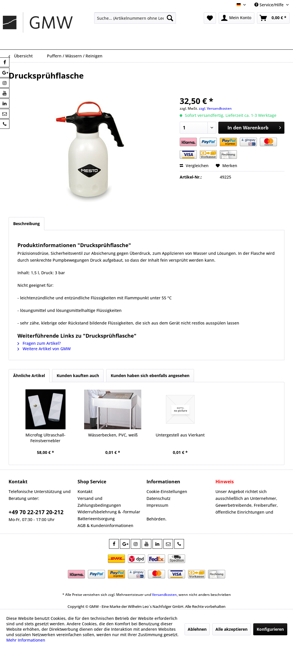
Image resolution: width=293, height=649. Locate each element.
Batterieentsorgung (96, 518)
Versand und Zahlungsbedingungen (99, 502)
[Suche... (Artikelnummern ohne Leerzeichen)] (135, 18)
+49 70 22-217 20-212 (36, 512)
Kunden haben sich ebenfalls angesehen (150, 375)
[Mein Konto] (236, 18)
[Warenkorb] (273, 18)
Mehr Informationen (25, 640)
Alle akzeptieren (231, 629)
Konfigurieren (270, 629)
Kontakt (85, 491)
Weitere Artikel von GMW (44, 348)
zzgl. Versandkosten (215, 108)
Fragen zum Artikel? (39, 343)
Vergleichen (194, 165)
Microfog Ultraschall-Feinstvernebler (45, 437)
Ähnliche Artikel (29, 375)
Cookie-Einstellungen (166, 491)
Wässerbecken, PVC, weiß (113, 435)
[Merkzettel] (210, 18)
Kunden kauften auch (78, 375)
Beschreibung (26, 223)
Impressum (157, 505)
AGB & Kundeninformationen (105, 525)
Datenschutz (158, 498)
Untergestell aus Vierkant (180, 435)
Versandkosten (164, 594)
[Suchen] (170, 18)
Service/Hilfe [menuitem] (269, 4)
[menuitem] (135, 18)
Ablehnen (197, 629)
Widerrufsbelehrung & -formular (109, 511)
